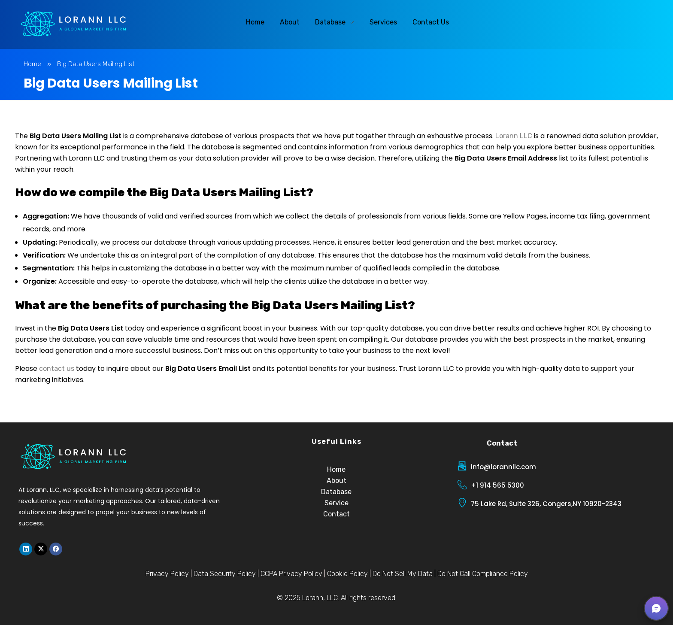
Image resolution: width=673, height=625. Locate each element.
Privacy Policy (167, 574)
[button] (656, 608)
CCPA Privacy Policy (291, 574)
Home (32, 64)
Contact (336, 514)
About (336, 480)
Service (336, 503)
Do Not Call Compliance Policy (482, 574)
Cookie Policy (347, 574)
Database (336, 492)
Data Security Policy (225, 574)
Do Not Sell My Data (403, 574)
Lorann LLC (513, 136)
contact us (56, 368)
